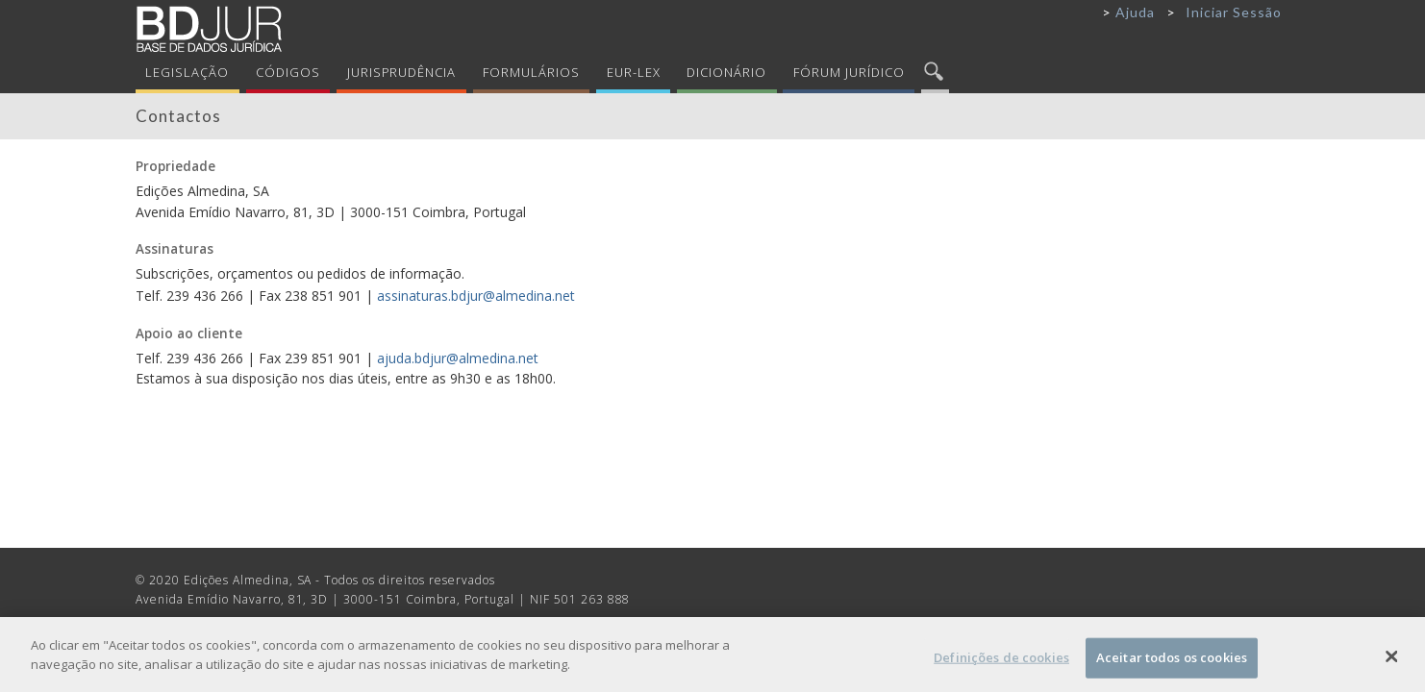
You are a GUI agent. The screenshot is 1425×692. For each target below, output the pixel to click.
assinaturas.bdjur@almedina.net (476, 295)
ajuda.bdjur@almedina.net (457, 358)
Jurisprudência (402, 72)
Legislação (187, 72)
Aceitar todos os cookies (1171, 662)
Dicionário (726, 72)
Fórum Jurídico (849, 72)
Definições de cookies (1001, 662)
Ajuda (1135, 12)
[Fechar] (1392, 661)
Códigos (288, 72)
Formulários (531, 72)
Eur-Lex (634, 72)
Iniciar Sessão (1234, 12)
